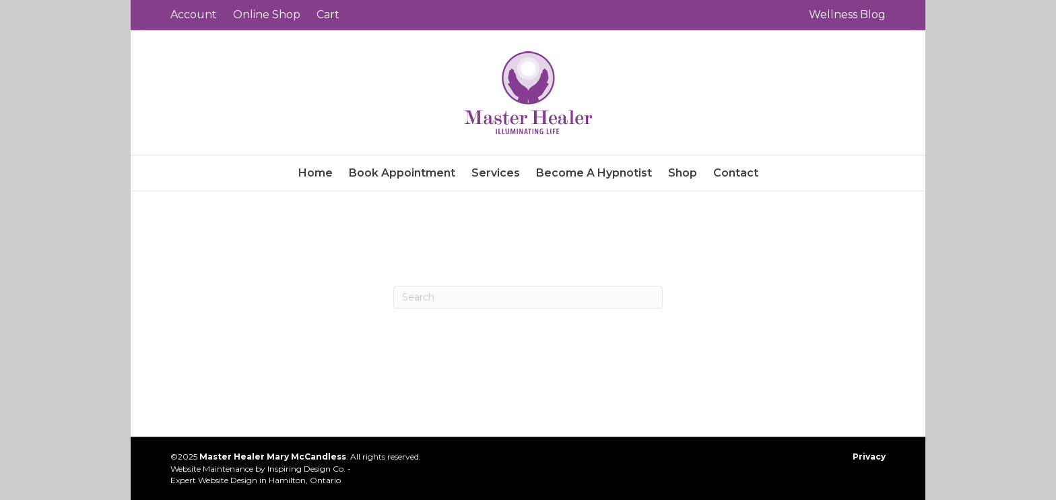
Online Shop (266, 14)
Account (193, 14)
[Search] (528, 297)
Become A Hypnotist (594, 172)
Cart (328, 14)
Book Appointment (402, 172)
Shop (682, 172)
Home (315, 172)
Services (495, 172)
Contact (735, 172)
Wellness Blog (847, 14)
